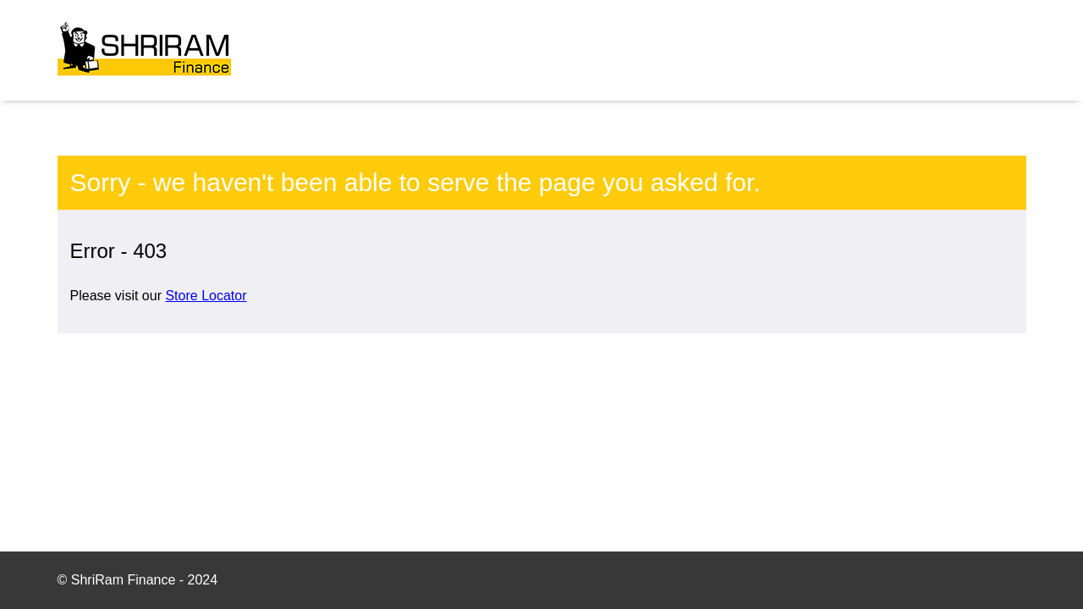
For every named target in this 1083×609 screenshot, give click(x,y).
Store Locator (205, 295)
